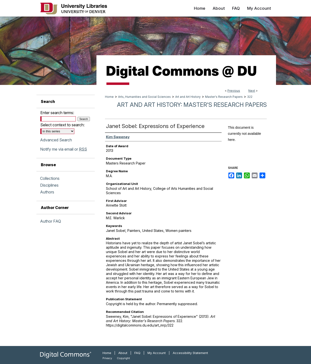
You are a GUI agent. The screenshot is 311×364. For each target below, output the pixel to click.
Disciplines (49, 185)
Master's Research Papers (224, 97)
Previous (233, 90)
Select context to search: (62, 124)
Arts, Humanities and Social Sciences (144, 97)
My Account (156, 353)
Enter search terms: (57, 112)
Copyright (123, 358)
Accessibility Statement (190, 353)
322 (249, 97)
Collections (50, 178)
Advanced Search (56, 139)
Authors (47, 192)
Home (109, 97)
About (122, 353)
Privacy (107, 358)
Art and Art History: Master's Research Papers (192, 104)
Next (251, 90)
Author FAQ (50, 221)
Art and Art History (188, 97)
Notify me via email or (63, 149)
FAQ (137, 353)
